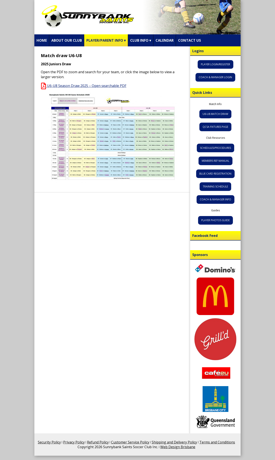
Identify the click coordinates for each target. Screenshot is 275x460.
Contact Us (189, 40)
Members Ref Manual (215, 161)
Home (42, 40)
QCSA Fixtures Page (215, 127)
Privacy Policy (74, 442)
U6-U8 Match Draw (215, 114)
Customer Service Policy (130, 442)
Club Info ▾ (140, 40)
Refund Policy (98, 442)
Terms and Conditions (217, 442)
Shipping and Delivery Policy (174, 442)
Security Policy (49, 442)
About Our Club (66, 40)
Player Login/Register (215, 64)
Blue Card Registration (215, 173)
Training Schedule (215, 186)
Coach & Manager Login (215, 77)
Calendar (165, 40)
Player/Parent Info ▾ (106, 40)
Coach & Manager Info (215, 199)
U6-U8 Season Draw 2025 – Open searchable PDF (83, 85)
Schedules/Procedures (215, 148)
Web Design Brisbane (177, 447)
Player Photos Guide (215, 220)
